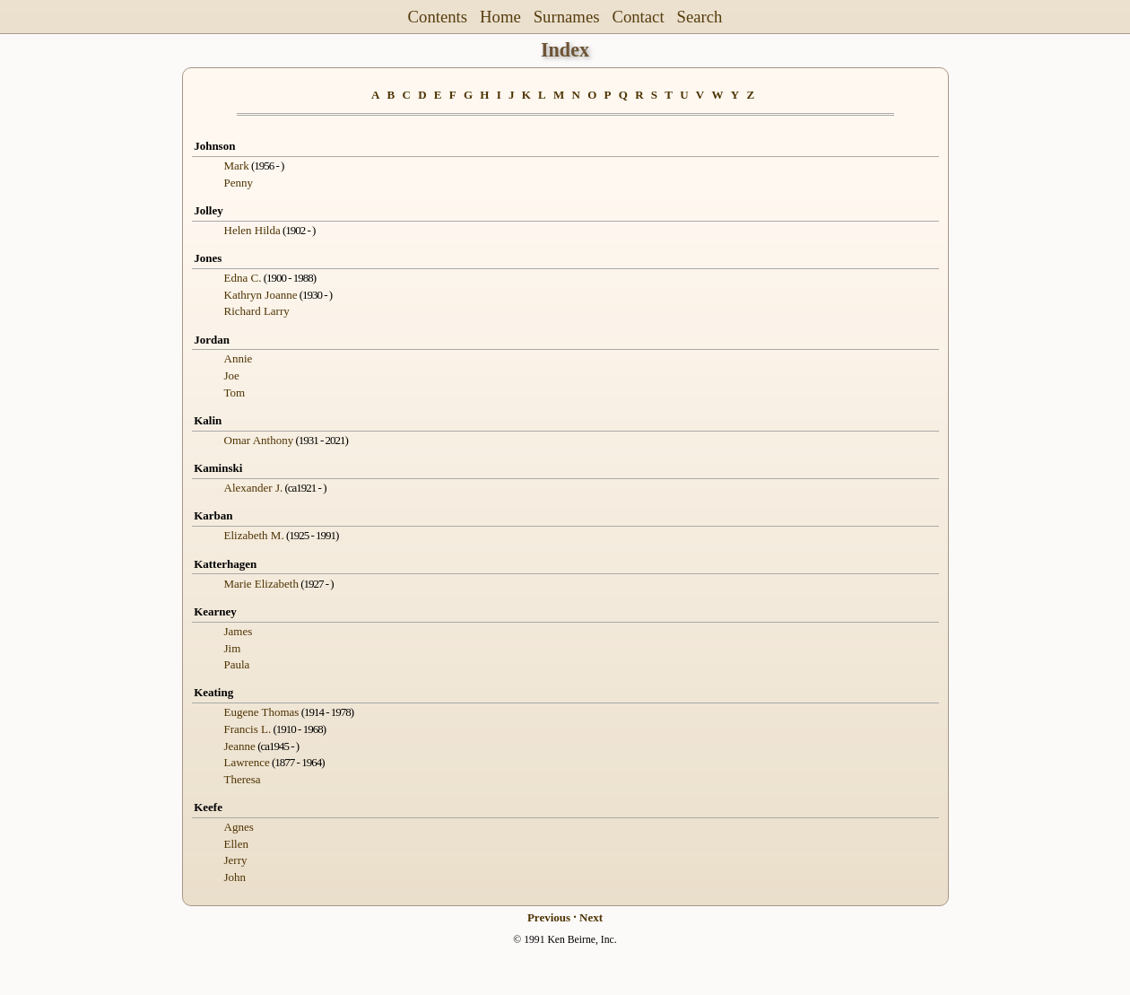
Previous (548, 917)
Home (500, 16)
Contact (638, 16)
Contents (438, 16)
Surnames (567, 16)
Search (700, 16)
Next (591, 917)
